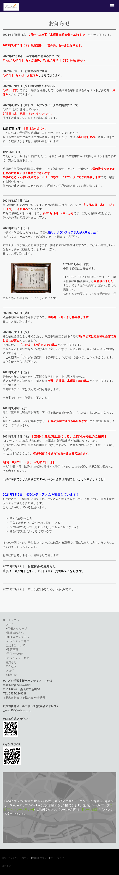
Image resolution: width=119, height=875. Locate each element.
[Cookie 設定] (90, 809)
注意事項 (12, 649)
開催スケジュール (18, 637)
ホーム (9, 624)
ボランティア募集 (18, 641)
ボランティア (15, 658)
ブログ (9, 670)
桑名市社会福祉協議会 (19, 697)
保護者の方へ (15, 632)
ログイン (6, 865)
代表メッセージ (17, 628)
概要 (4, 858)
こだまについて (15, 645)
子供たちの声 (15, 653)
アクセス (11, 666)
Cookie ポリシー (40, 858)
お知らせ (11, 662)
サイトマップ (57, 858)
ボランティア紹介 (51, 236)
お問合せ (11, 675)
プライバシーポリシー (19, 858)
